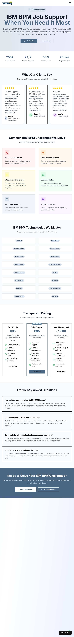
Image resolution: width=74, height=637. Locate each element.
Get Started (13, 366)
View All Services (48, 489)
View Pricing (46, 41)
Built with (64, 633)
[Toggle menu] (70, 3)
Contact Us (29, 41)
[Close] (69, 633)
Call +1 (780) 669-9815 (25, 489)
